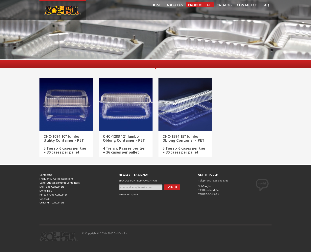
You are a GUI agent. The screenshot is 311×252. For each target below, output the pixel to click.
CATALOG (224, 5)
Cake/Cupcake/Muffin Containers (59, 182)
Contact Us (45, 175)
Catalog (44, 198)
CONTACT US (247, 5)
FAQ (266, 5)
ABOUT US (175, 5)
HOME (156, 5)
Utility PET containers (51, 202)
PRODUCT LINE (198, 5)
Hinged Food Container (53, 194)
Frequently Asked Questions (56, 178)
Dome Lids (45, 190)
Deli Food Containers (51, 186)
